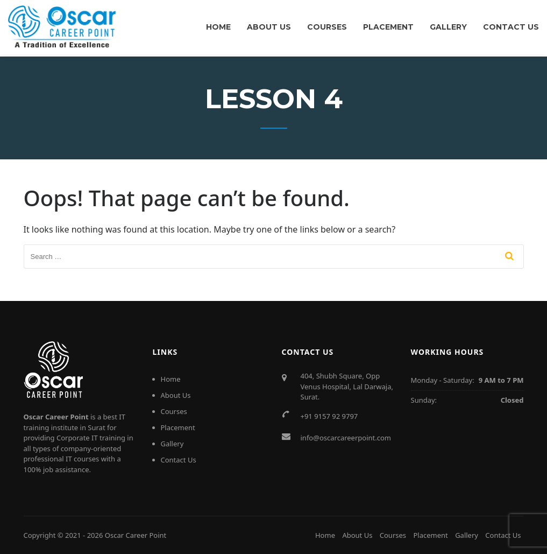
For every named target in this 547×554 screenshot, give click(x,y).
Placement (388, 27)
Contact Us (511, 27)
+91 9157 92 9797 (329, 416)
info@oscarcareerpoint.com (346, 438)
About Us (269, 27)
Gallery (448, 27)
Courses (327, 27)
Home (218, 27)
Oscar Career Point (136, 535)
